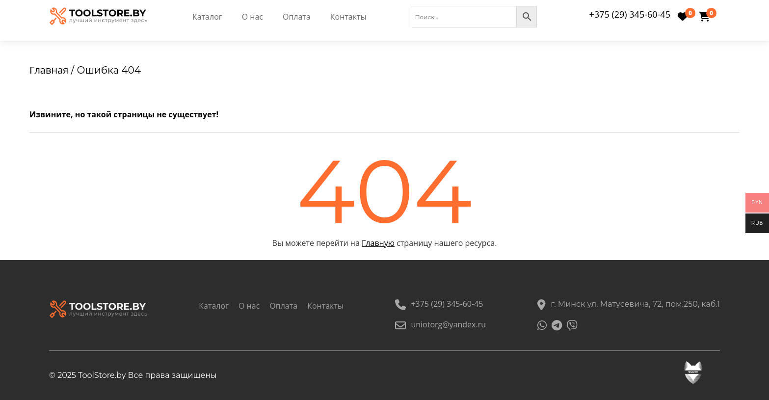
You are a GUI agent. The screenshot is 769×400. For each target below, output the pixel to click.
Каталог (207, 16)
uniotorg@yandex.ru (440, 324)
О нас (252, 16)
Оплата (297, 16)
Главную (378, 243)
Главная (48, 70)
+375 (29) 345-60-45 (629, 14)
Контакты (348, 16)
